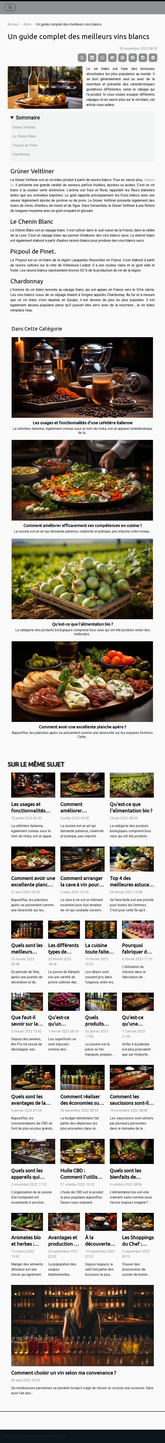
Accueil (13, 24)
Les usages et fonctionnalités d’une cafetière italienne (83, 422)
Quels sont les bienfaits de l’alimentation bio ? (131, 1177)
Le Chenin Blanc (24, 136)
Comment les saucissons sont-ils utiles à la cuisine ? (130, 1103)
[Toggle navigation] (10, 7)
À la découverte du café (97, 1244)
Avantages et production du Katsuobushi (64, 1244)
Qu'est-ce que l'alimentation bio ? (82, 624)
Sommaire (28, 118)
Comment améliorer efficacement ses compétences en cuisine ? (82, 525)
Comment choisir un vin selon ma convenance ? (63, 1372)
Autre (27, 24)
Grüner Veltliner (23, 127)
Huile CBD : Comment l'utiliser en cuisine (81, 1177)
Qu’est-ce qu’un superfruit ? (61, 1024)
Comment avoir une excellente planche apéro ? (82, 727)
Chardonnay (21, 154)
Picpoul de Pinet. (25, 145)
